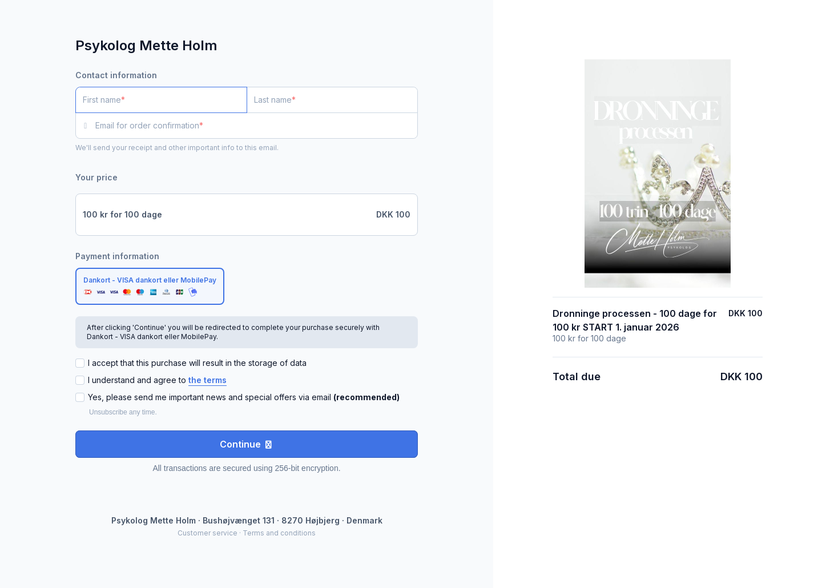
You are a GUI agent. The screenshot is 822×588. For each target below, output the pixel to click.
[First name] (161, 99)
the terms (207, 380)
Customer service (207, 533)
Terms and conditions (279, 533)
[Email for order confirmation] (256, 125)
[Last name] (332, 99)
